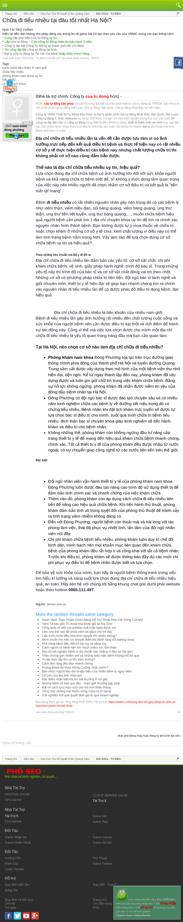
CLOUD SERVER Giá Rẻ (110, 795)
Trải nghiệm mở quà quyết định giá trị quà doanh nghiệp (80, 695)
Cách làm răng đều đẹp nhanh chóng (67, 663)
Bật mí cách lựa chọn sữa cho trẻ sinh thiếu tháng (76, 687)
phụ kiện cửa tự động (34, 38)
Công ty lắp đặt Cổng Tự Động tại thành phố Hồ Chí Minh (44, 46)
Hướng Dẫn (13, 858)
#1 (179, 712)
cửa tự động (19, 41)
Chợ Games (13, 821)
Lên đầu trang (102, 903)
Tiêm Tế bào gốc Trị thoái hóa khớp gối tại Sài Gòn (77, 624)
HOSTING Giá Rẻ (17, 794)
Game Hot (100, 816)
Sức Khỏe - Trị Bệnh (34, 58)
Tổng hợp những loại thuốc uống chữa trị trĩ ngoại (76, 691)
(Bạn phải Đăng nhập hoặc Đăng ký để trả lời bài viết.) (149, 735)
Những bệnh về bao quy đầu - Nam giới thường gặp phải (81, 683)
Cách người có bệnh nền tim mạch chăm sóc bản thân (79, 647)
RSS (96, 907)
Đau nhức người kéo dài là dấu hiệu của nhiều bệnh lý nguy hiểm (87, 671)
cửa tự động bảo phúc (59, 103)
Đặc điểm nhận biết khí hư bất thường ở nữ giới (74, 679)
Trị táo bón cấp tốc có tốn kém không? (68, 659)
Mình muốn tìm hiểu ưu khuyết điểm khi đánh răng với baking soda (88, 639)
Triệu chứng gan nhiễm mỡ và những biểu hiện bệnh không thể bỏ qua (90, 655)
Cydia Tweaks (14, 869)
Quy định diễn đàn (17, 884)
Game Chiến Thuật (18, 842)
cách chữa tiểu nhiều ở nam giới (24, 68)
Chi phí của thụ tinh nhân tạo (62, 675)
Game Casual (102, 837)
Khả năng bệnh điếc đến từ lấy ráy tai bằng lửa (74, 643)
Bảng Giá (11, 890)
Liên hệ (10, 903)
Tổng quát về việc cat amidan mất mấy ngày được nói (79, 627)
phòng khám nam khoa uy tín (22, 76)
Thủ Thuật (100, 858)
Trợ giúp (10, 907)
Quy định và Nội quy (19, 899)
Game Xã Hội (102, 842)
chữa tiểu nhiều (13, 72)
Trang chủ (100, 899)
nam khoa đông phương (75, 58)
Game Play (100, 821)
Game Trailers (102, 863)
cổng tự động (36, 49)
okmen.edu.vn (56, 604)
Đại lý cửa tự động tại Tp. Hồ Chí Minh (31, 53)
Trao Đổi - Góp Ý (104, 884)
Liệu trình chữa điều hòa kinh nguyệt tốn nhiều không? (79, 636)
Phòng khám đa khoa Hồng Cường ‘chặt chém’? (75, 667)
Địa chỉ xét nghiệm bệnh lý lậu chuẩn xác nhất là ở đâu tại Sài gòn (87, 651)
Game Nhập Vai (15, 837)
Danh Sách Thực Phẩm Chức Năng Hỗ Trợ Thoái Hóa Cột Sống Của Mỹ (92, 620)
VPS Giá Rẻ (13, 800)
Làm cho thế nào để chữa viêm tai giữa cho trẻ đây (77, 631)
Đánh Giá (11, 863)
